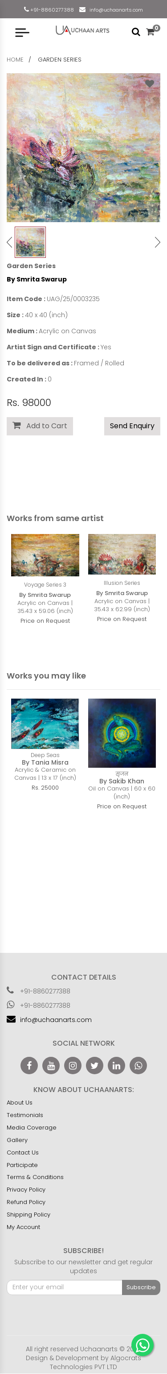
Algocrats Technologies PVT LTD (95, 1362)
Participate (22, 1165)
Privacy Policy (26, 1189)
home (15, 59)
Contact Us (23, 1152)
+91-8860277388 (51, 9)
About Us (20, 1102)
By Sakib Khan (121, 781)
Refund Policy (26, 1202)
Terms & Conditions (35, 1177)
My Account (23, 1227)
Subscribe (141, 1287)
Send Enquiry (132, 426)
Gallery (17, 1140)
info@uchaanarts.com (115, 9)
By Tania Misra (45, 762)
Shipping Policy (28, 1214)
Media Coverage (32, 1127)
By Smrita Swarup (37, 279)
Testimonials (25, 1115)
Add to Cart (39, 426)
